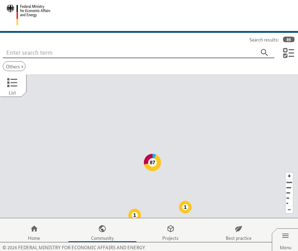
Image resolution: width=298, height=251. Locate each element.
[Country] (289, 184)
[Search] (264, 53)
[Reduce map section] (289, 196)
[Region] (289, 179)
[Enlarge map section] (289, 162)
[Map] (149, 139)
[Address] (289, 168)
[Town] (289, 173)
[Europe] (289, 189)
